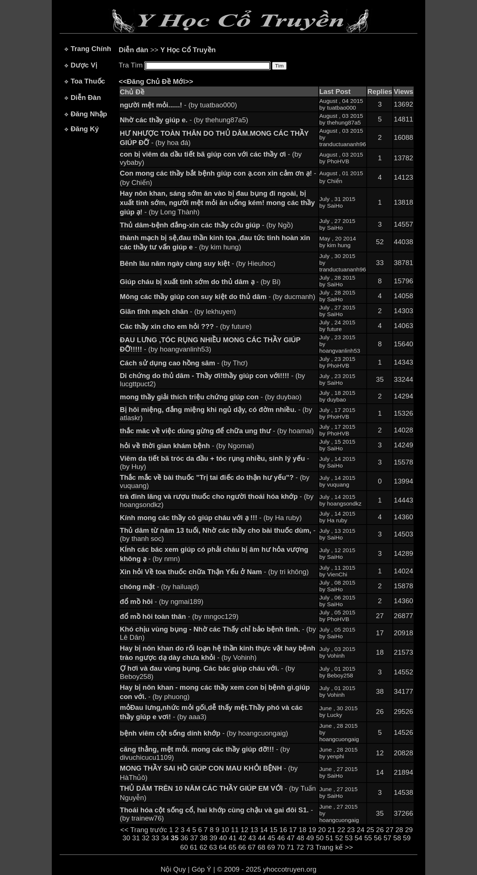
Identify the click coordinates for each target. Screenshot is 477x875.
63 (213, 847)
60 (184, 847)
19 (312, 830)
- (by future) (186, 326)
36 (184, 838)
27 (390, 830)
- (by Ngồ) (206, 225)
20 (322, 830)
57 (387, 838)
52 (339, 838)
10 (225, 830)
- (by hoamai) (217, 431)
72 (300, 847)
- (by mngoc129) (179, 616)
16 (283, 830)
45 (271, 838)
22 (341, 830)
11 (235, 830)
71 (290, 847)
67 (252, 847)
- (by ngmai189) (161, 601)
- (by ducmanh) (217, 296)
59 (407, 838)
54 (358, 838)
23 (351, 830)
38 (204, 838)
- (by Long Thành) (217, 202)
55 (368, 838)
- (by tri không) (214, 572)
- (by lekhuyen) (178, 311)
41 (233, 838)
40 (223, 838)
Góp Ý (201, 869)
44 (262, 838)
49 (310, 838)
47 (291, 838)
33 (155, 838)
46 (281, 838)
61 (194, 847)
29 (409, 830)
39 (213, 838)
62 (203, 847)
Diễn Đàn (85, 97)
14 (264, 830)
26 (380, 830)
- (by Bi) (200, 282)
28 (399, 830)
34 (165, 838)
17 (293, 830)
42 (242, 838)
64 (223, 847)
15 (274, 830)
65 (232, 847)
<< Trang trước (143, 830)
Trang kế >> (334, 847)
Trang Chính (90, 49)
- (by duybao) (211, 397)
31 (136, 838)
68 (261, 847)
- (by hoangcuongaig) (204, 733)
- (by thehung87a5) (184, 120)
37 (194, 838)
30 (126, 838)
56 (378, 838)
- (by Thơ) (184, 363)
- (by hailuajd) (159, 587)
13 (254, 830)
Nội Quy (173, 869)
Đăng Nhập (88, 114)
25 (370, 830)
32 (145, 838)
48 (300, 838)
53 (349, 838)
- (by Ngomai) (187, 446)
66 (242, 847)
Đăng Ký (84, 129)
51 (330, 838)
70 (281, 847)
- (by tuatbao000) (178, 105)
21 (331, 830)
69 (271, 847)
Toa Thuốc (87, 81)
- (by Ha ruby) (211, 518)
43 (252, 838)
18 (302, 830)
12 (245, 830)
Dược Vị (83, 65)
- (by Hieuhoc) (197, 263)
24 (360, 830)
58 (397, 838)
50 (320, 838)
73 (310, 847)
